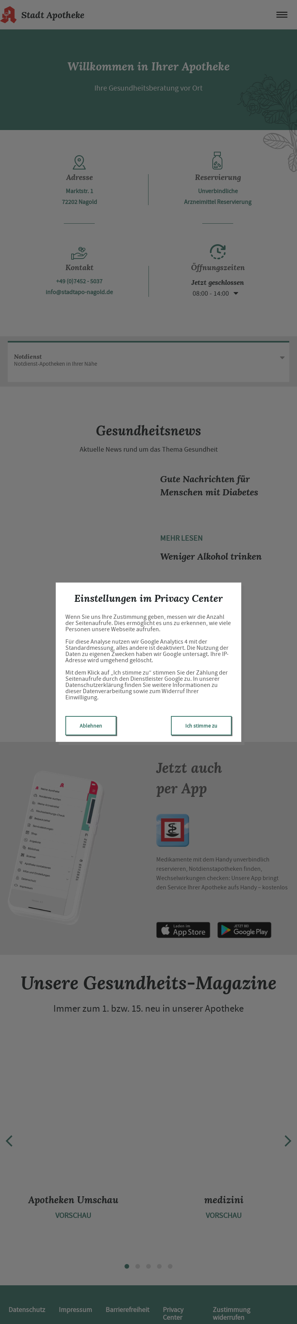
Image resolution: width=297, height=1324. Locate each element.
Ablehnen (91, 725)
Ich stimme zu (201, 725)
